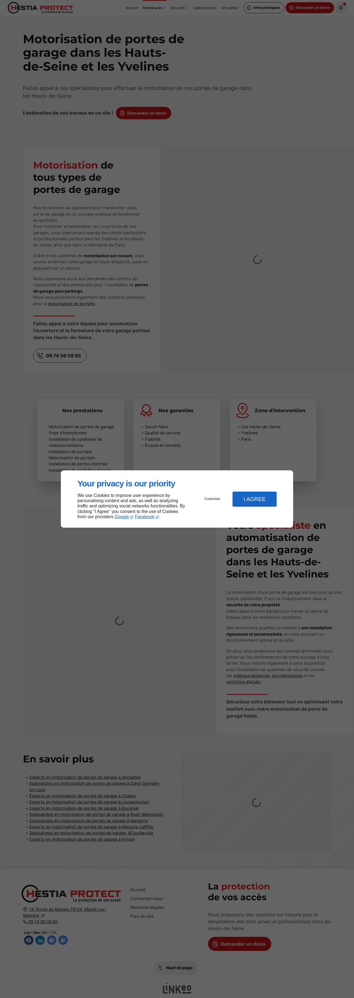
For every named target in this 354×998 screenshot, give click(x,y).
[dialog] (177, 499)
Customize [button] (212, 499)
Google (121, 516)
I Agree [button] (254, 499)
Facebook (144, 516)
